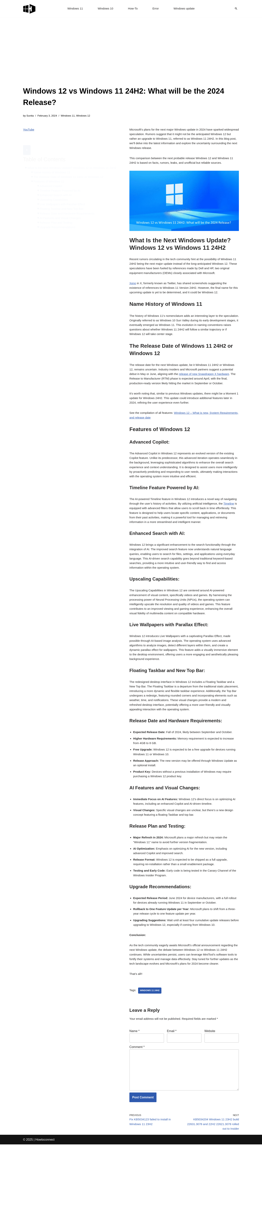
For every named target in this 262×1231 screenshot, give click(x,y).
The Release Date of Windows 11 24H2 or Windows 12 (71, 173)
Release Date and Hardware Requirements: (69, 212)
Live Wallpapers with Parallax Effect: (64, 202)
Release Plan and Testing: (58, 222)
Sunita (30, 115)
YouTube (29, 130)
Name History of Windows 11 (53, 169)
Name (134, 1109)
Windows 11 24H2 (150, 1068)
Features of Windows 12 (50, 178)
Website (209, 1109)
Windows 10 (104, 8)
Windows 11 (73, 8)
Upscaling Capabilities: (55, 198)
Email (172, 1109)
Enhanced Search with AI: (57, 193)
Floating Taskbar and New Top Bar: (63, 207)
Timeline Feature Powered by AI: (62, 188)
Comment (137, 1126)
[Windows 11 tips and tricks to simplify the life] (29, 8)
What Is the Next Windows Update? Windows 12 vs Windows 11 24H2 (70, 162)
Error (156, 8)
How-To (133, 8)
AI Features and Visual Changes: (62, 217)
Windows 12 (86, 115)
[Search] (236, 8)
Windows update (185, 8)
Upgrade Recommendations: (59, 227)
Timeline (140, 540)
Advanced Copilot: (52, 183)
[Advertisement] (131, 56)
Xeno (132, 290)
